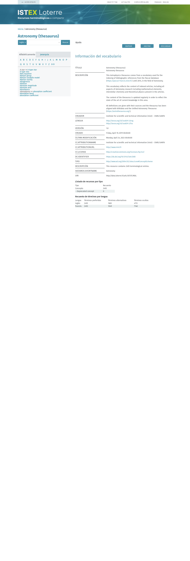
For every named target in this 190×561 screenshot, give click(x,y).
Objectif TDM (112, 2)
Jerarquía (44, 54)
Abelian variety (26, 80)
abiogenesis (25, 82)
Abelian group (25, 76)
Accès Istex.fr (28, 2)
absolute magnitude (28, 85)
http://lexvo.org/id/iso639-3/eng (119, 121)
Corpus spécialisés (141, 2)
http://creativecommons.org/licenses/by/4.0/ (125, 152)
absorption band (27, 93)
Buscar (65, 42)
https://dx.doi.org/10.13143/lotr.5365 (121, 157)
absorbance (25, 89)
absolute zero (25, 87)
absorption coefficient (29, 95)
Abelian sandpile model (30, 78)
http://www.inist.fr (113, 147)
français (158, 2)
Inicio (20, 29)
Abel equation (26, 74)
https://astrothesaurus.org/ (118, 111)
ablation (23, 83)
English (166, 2)
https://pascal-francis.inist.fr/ (119, 81)
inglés (21, 42)
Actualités (125, 2)
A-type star (24, 72)
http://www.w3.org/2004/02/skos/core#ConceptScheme (129, 161)
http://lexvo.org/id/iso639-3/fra (119, 123)
